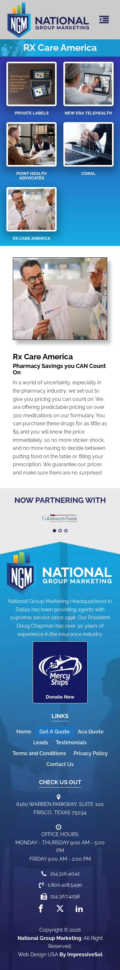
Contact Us (60, 764)
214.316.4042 (65, 874)
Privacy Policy (91, 753)
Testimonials (71, 742)
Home (23, 732)
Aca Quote (91, 732)
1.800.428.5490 (65, 885)
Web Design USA (38, 954)
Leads (40, 742)
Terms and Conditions (39, 753)
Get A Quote (54, 732)
